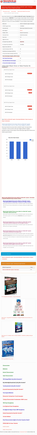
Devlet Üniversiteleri (8, 372)
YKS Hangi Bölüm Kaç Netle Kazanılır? (12, 379)
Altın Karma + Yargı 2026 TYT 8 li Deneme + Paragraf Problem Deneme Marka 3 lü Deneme (17, 309)
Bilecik (21, 30)
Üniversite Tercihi (23, 431)
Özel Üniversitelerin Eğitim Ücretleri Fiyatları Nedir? (16, 420)
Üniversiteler (6, 365)
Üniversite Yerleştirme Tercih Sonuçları (13, 396)
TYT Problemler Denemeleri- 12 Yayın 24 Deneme (11, 287)
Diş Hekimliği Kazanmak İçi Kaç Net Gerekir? (14, 382)
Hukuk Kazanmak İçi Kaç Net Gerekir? (12, 413)
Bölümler (5, 369)
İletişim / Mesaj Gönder (7, 429)
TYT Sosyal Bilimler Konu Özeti (8, 349)
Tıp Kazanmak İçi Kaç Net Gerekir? (12, 386)
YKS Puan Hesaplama (8, 403)
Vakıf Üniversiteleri (8, 375)
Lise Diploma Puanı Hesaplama (11, 406)
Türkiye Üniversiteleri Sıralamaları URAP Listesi (15, 399)
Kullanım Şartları (6, 426)
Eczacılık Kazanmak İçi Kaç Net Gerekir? (13, 389)
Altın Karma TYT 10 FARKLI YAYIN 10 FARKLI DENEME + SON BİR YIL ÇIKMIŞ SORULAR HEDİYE (17, 329)
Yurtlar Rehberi (7, 416)
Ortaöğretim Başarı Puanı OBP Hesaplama (13, 409)
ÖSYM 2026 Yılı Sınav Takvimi (10, 423)
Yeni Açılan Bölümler (8, 392)
